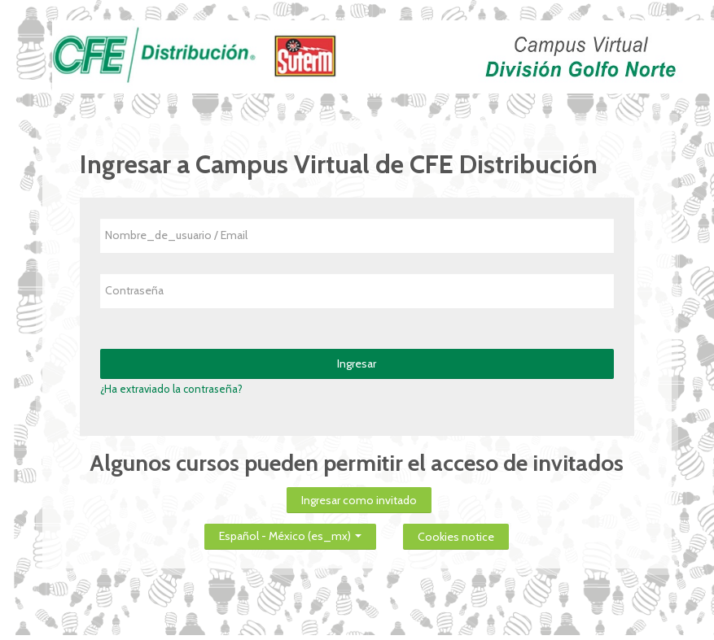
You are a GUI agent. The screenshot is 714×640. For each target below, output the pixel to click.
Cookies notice (456, 536)
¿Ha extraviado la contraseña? (171, 388)
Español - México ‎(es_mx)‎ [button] (290, 533)
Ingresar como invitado (359, 500)
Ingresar (356, 363)
